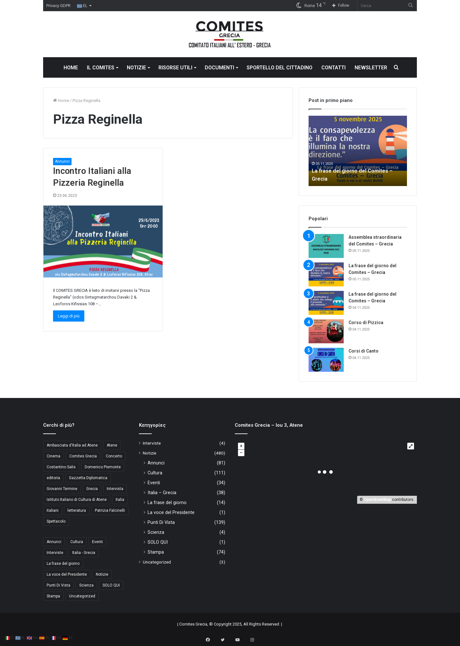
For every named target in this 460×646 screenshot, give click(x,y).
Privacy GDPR (58, 5)
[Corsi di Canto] (326, 360)
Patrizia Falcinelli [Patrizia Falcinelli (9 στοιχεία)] (110, 510)
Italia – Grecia (162, 492)
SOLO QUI (158, 542)
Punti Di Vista (161, 522)
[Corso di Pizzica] (326, 331)
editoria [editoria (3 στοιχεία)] (53, 478)
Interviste (152, 443)
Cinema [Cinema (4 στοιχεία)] (53, 456)
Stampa (156, 552)
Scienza (156, 532)
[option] (358, 151)
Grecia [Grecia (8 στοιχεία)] (92, 488)
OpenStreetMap (377, 499)
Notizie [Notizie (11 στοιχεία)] (102, 574)
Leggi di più (69, 316)
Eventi (154, 482)
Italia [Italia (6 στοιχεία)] (120, 499)
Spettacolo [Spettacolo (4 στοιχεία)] (56, 521)
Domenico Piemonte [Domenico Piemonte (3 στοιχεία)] (103, 467)
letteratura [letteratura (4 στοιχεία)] (76, 510)
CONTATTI (333, 68)
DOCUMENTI (219, 68)
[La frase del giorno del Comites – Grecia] (326, 274)
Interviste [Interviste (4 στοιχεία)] (55, 552)
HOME (71, 68)
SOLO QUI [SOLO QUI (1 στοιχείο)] (111, 585)
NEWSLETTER (371, 68)
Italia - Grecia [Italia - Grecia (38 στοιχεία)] (83, 552)
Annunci (62, 161)
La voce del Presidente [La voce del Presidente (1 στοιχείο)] (67, 574)
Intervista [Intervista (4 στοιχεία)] (115, 488)
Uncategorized (157, 561)
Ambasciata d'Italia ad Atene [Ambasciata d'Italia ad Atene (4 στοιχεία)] (72, 445)
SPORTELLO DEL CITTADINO (279, 68)
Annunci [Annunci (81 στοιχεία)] (54, 542)
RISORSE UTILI (175, 68)
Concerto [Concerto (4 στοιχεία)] (114, 456)
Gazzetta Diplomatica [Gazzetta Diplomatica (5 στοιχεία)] (88, 478)
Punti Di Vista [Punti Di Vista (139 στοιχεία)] (58, 585)
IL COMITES (100, 68)
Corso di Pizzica (366, 322)
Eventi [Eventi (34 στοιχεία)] (97, 542)
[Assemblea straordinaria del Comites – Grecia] (326, 246)
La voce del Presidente (171, 512)
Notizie (149, 452)
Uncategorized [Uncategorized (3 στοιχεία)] (82, 596)
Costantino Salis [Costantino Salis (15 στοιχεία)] (61, 467)
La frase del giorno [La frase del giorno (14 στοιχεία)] (63, 563)
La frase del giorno (167, 502)
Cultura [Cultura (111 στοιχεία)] (76, 542)
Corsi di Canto (364, 351)
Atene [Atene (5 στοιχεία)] (112, 445)
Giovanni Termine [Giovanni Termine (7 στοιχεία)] (62, 488)
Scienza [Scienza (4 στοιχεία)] (86, 585)
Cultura (155, 472)
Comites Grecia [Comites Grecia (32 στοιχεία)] (83, 456)
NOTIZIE (136, 68)
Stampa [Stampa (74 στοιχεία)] (53, 596)
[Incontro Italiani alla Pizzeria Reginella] (103, 241)
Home (61, 100)
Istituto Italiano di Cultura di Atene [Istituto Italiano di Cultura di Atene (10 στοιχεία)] (77, 499)
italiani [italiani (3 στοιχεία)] (52, 510)
